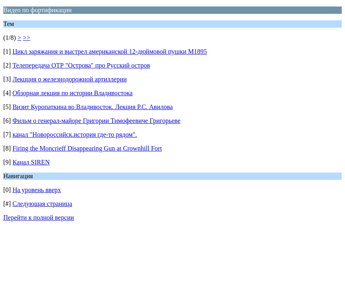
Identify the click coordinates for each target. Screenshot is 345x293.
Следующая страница (42, 203)
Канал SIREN (31, 162)
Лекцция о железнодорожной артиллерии (70, 79)
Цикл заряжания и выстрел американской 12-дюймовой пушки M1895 (110, 51)
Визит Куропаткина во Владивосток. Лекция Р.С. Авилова (93, 106)
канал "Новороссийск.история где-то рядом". (75, 134)
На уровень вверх (37, 189)
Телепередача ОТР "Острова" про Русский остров (81, 65)
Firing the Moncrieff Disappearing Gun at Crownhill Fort (87, 148)
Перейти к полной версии (38, 217)
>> (26, 37)
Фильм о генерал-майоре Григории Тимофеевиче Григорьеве (97, 120)
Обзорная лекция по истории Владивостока (73, 93)
